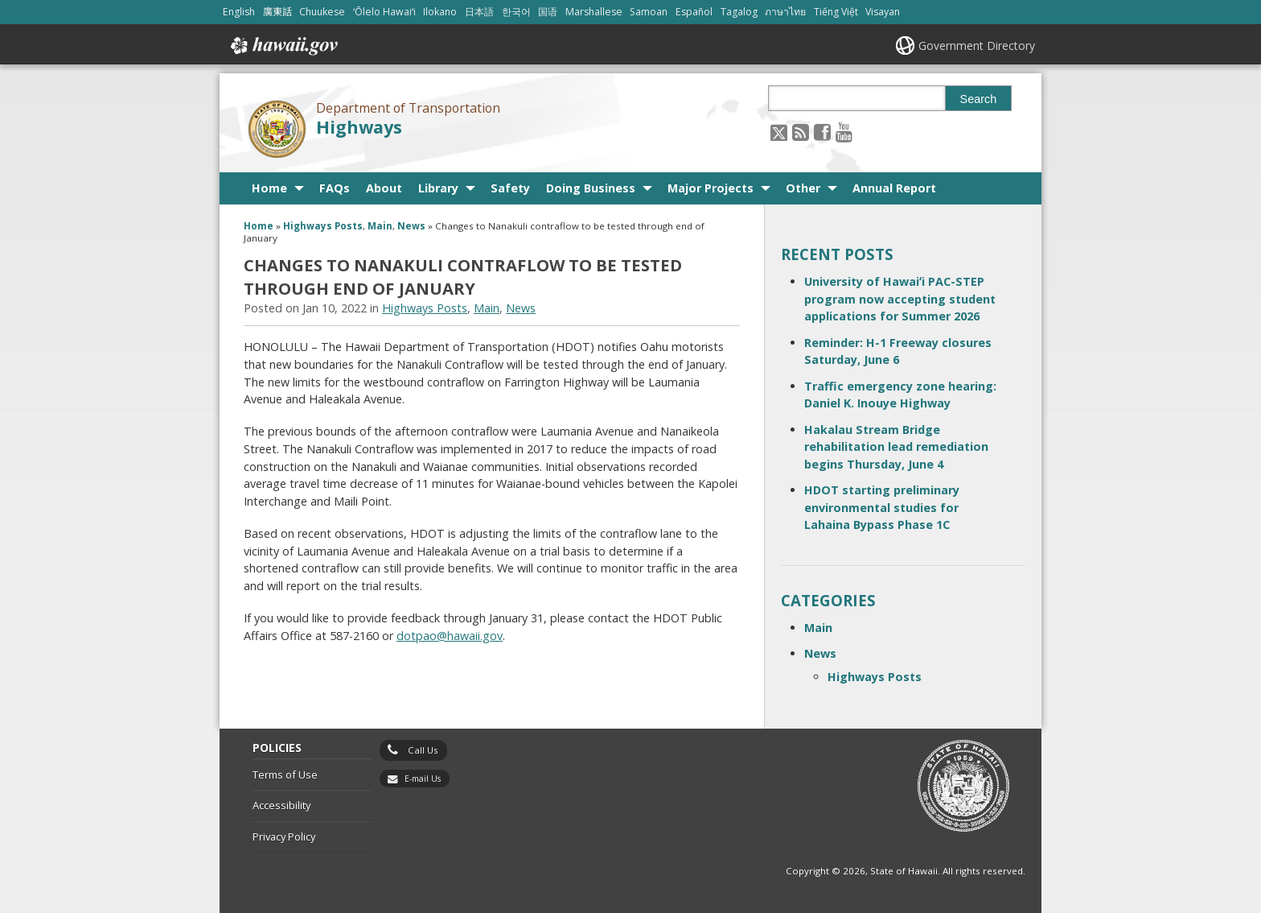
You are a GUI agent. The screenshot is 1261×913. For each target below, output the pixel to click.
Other (803, 188)
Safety (510, 188)
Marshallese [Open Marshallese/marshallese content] (593, 12)
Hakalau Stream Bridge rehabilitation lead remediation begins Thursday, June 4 (896, 447)
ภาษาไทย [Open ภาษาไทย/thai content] (785, 12)
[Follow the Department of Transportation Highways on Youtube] (844, 131)
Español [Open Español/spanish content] (694, 12)
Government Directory (976, 45)
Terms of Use (285, 774)
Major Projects (710, 188)
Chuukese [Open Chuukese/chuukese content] (322, 12)
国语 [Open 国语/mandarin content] (547, 12)
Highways (359, 127)
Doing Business (590, 188)
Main (380, 226)
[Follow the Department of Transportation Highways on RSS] (800, 131)
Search (978, 99)
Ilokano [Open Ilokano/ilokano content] (440, 12)
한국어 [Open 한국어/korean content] (516, 12)
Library (438, 188)
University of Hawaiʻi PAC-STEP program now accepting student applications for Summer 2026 (900, 299)
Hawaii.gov (282, 46)
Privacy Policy (284, 836)
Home (269, 188)
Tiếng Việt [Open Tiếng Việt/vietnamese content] (836, 12)
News (411, 226)
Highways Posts (323, 226)
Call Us (423, 750)
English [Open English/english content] (239, 12)
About (384, 188)
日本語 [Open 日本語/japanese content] (479, 12)
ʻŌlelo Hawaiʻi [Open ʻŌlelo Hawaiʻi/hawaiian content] (384, 12)
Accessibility (281, 805)
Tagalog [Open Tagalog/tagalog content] (739, 12)
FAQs (334, 188)
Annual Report (894, 188)
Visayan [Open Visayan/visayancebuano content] (882, 12)
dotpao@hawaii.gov (449, 635)
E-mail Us (423, 778)
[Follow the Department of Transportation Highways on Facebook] (822, 131)
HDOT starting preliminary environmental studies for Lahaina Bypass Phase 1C (881, 507)
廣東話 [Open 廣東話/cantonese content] (277, 12)
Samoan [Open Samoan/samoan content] (648, 12)
